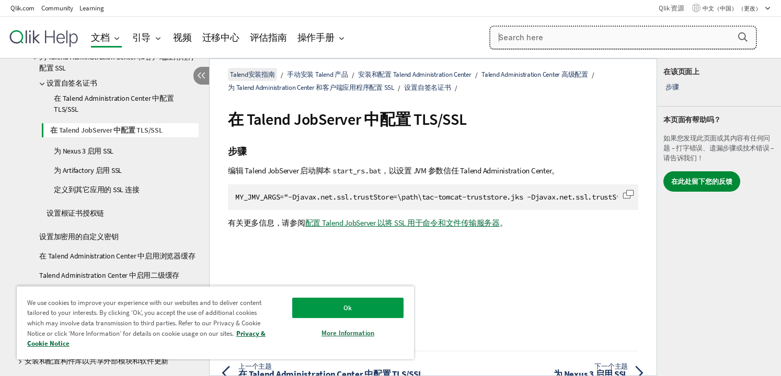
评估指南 (268, 37)
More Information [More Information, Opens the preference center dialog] (347, 332)
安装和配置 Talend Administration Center (415, 74)
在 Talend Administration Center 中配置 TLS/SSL (114, 103)
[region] (215, 322)
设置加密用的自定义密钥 (78, 236)
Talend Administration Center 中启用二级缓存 (109, 275)
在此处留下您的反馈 (701, 181)
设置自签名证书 (72, 83)
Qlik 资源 (671, 8)
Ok (347, 307)
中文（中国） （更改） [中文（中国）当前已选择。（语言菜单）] (732, 8)
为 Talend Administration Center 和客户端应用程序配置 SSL (117, 62)
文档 (100, 37)
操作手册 (316, 37)
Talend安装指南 (252, 74)
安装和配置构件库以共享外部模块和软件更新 (96, 361)
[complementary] (719, 217)
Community (57, 8)
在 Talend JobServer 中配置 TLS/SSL (106, 130)
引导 (141, 37)
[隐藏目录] (201, 76)
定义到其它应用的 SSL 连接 (96, 189)
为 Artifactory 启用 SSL (88, 170)
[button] (743, 37)
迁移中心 (220, 37)
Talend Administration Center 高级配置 (534, 74)
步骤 (672, 87)
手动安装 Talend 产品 (317, 74)
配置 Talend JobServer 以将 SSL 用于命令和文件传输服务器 (402, 223)
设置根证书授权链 (75, 213)
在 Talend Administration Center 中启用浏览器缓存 (117, 256)
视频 (182, 37)
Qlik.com (22, 8)
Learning (91, 8)
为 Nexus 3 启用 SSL (83, 151)
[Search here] (623, 38)
